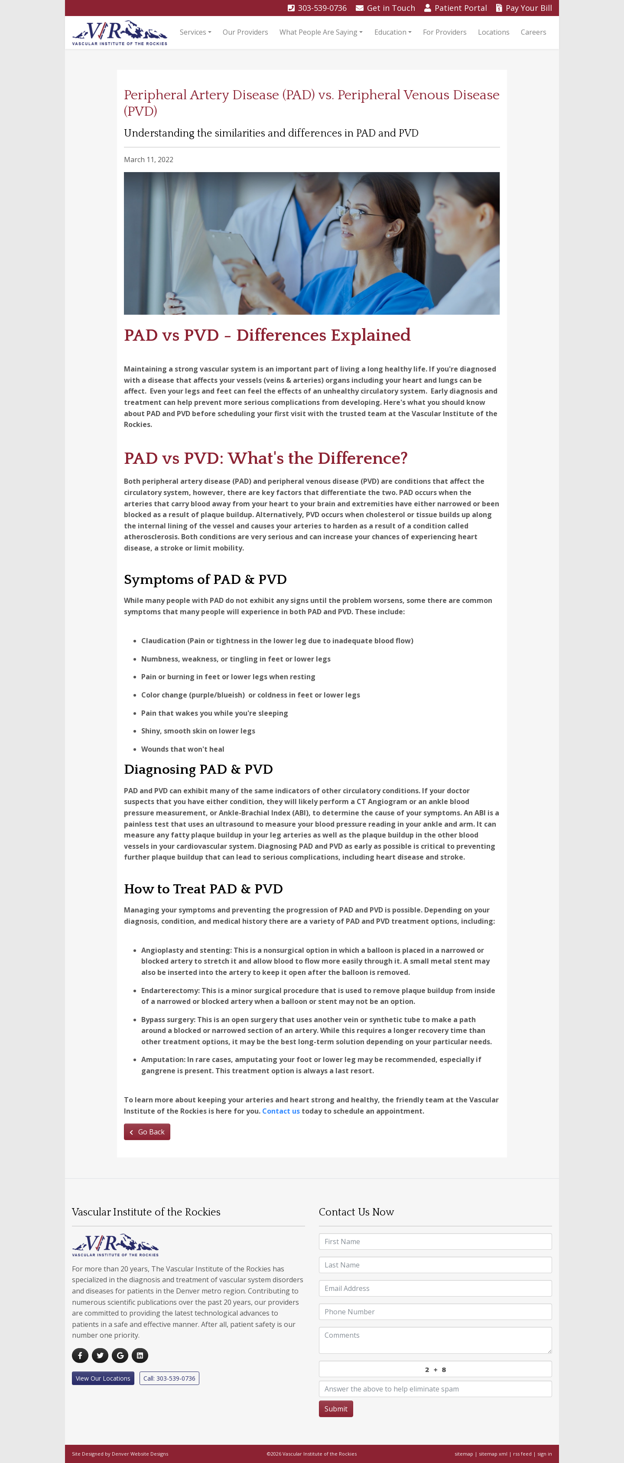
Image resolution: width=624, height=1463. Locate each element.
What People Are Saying (319, 32)
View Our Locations (103, 1378)
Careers (533, 32)
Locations (494, 32)
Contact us (281, 1111)
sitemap (464, 1453)
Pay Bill (524, 8)
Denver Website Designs (140, 1453)
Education (390, 32)
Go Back (147, 1132)
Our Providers (245, 32)
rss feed (522, 1453)
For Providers (445, 32)
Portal (456, 8)
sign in (544, 1453)
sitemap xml (493, 1453)
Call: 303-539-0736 (169, 1378)
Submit (336, 1409)
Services (193, 32)
